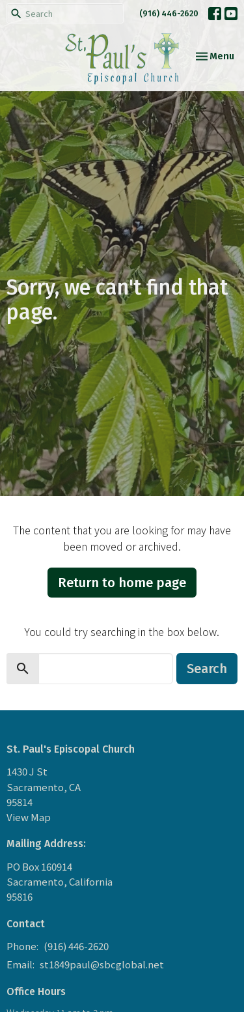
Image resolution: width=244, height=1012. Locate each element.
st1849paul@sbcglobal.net (102, 964)
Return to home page (122, 582)
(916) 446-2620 (168, 13)
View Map (29, 817)
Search (207, 668)
